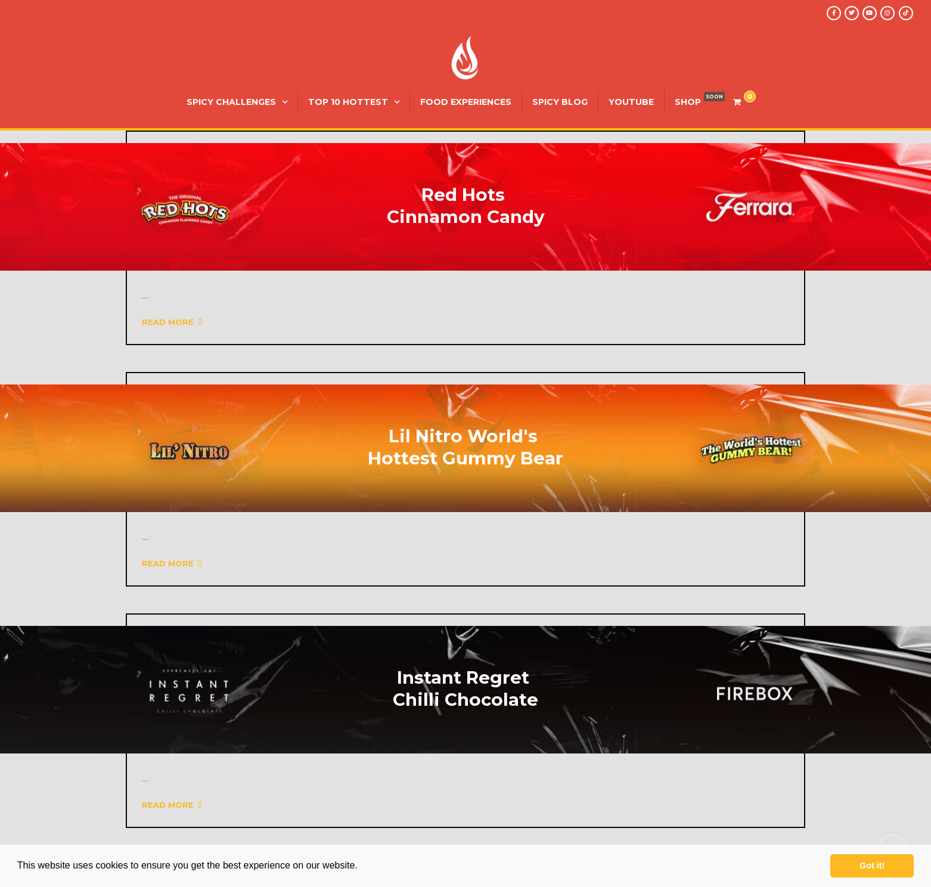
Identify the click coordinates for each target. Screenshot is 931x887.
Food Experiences (465, 102)
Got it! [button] (872, 865)
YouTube (631, 102)
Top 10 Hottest (348, 102)
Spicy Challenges (231, 102)
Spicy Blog (560, 102)
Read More (172, 322)
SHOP (688, 102)
